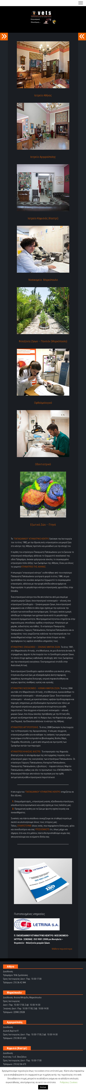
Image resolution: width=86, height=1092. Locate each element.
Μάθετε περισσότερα (62, 948)
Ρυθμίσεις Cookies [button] (68, 1082)
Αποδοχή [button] (43, 1087)
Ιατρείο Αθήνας (43, 95)
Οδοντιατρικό (43, 464)
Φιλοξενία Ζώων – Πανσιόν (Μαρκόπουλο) (43, 341)
